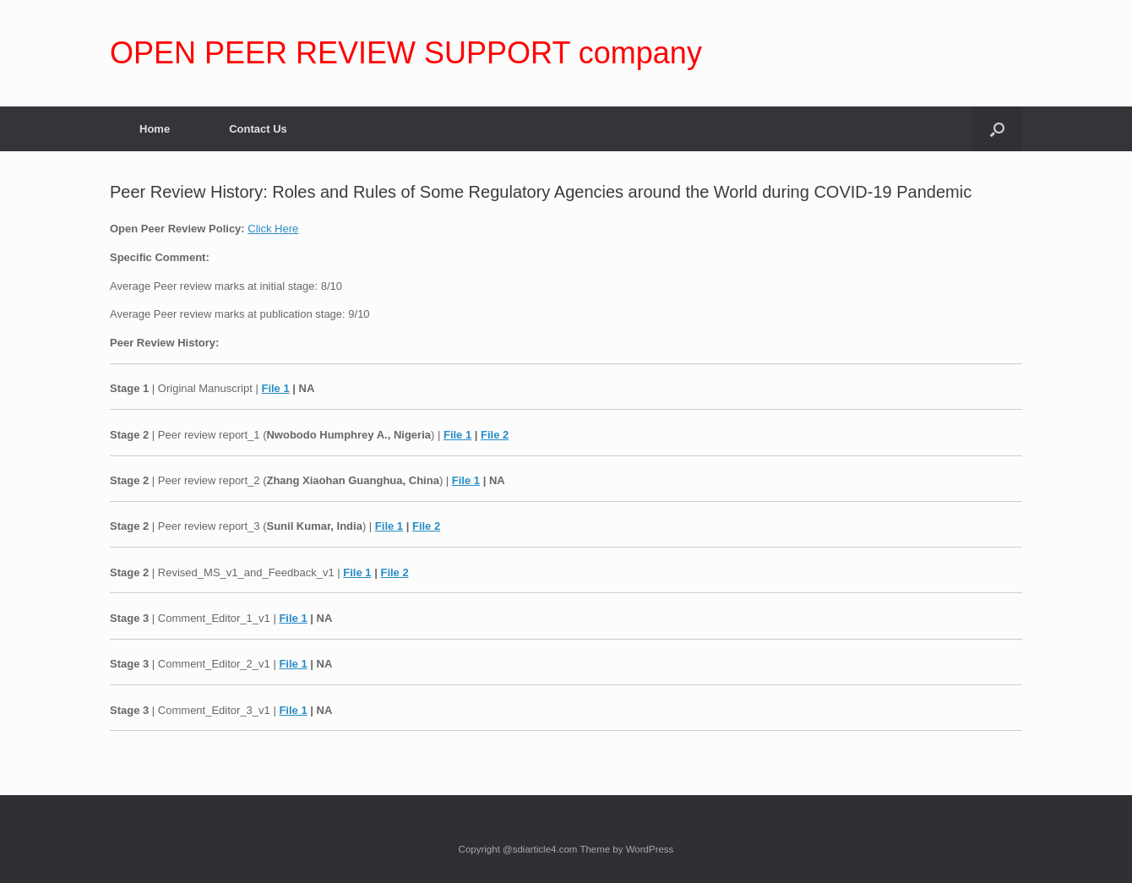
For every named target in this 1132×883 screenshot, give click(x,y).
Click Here (273, 228)
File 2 (495, 434)
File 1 (275, 388)
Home (154, 129)
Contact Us (258, 129)
